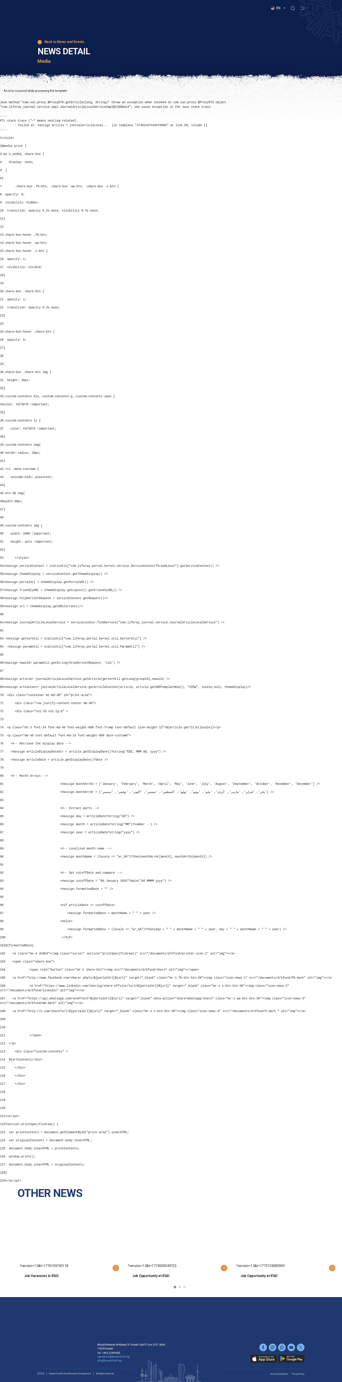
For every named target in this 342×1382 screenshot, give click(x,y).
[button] (278, 16)
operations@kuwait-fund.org (113, 1356)
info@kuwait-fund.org (109, 1360)
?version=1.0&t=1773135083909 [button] (288, 1256)
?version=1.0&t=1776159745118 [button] (71, 1256)
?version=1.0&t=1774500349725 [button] (180, 1256)
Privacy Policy (298, 1374)
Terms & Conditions (279, 1374)
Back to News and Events (64, 42)
